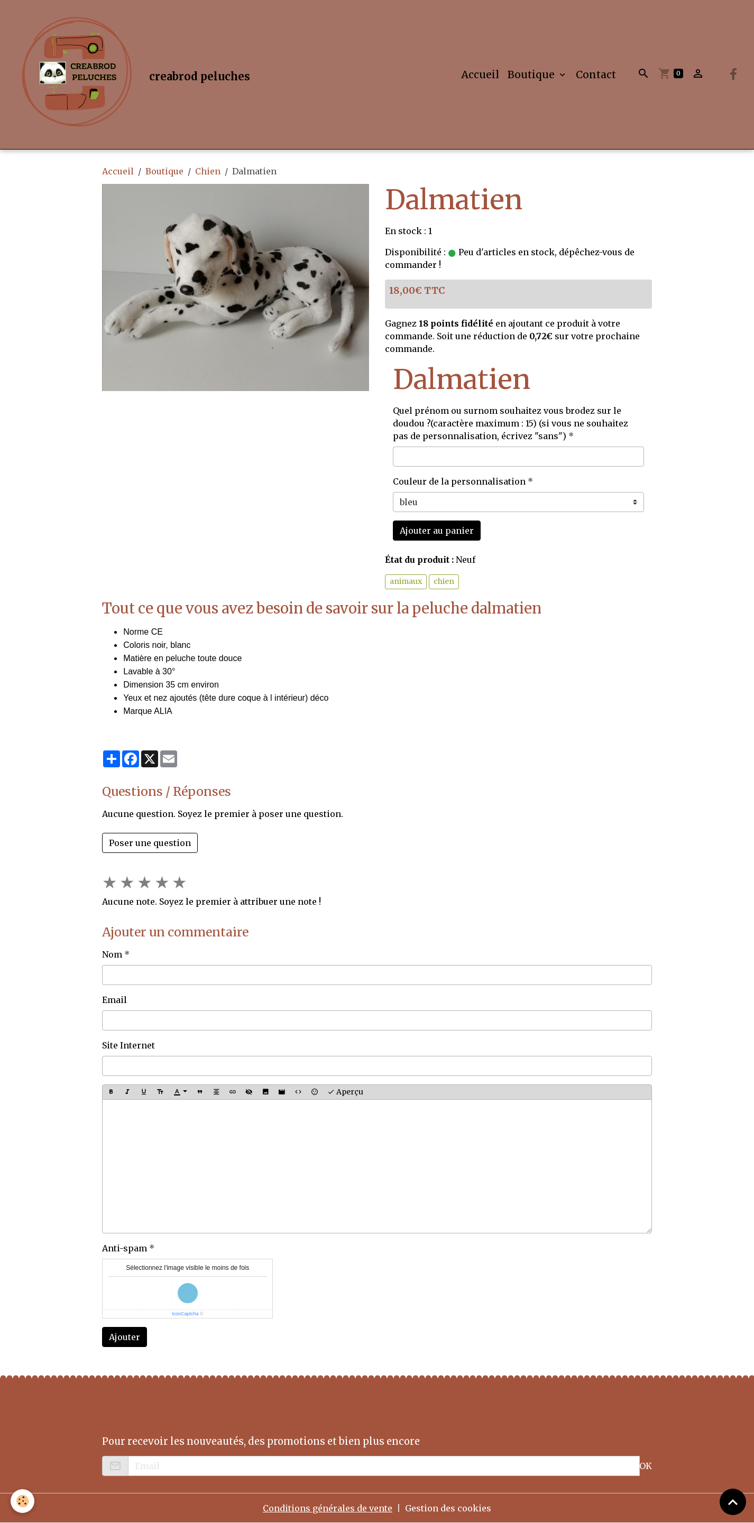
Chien (207, 171)
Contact (596, 74)
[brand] (131, 74)
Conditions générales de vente (327, 1508)
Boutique (532, 74)
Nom (112, 954)
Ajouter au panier (437, 530)
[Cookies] (22, 1501)
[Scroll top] (733, 1502)
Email (114, 1000)
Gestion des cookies (448, 1508)
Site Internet (128, 1045)
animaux (406, 581)
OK (645, 1466)
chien (444, 581)
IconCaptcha (185, 1313)
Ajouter (124, 1337)
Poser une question (150, 843)
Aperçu (345, 1092)
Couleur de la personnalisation (459, 481)
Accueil (480, 74)
